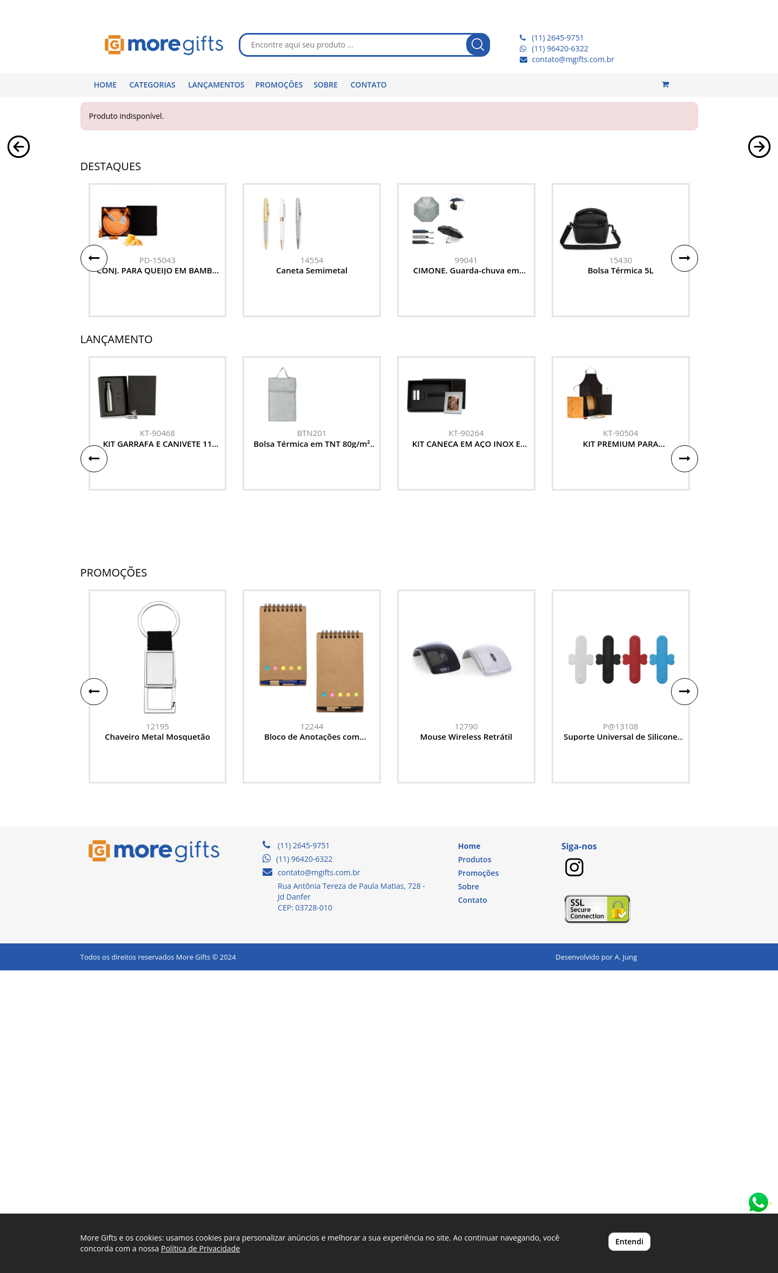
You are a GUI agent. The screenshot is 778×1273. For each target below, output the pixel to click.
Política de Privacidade (200, 1248)
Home (469, 1148)
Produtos (475, 1162)
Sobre (468, 1189)
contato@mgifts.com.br (573, 59)
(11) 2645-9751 (558, 37)
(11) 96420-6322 (560, 48)
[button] (19, 258)
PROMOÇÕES (279, 84)
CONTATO (369, 84)
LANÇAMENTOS (216, 84)
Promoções (478, 1175)
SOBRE (325, 84)
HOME (105, 84)
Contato (472, 1202)
